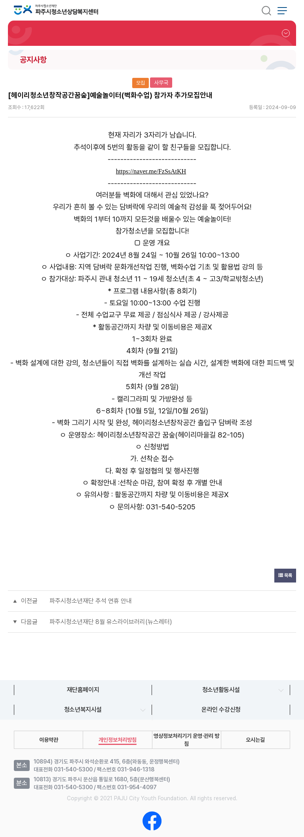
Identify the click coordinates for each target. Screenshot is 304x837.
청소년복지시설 (83, 709)
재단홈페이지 (83, 690)
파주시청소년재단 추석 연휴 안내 (90, 601)
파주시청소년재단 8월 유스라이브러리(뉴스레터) (110, 622)
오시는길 (255, 740)
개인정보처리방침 (118, 740)
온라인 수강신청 (221, 709)
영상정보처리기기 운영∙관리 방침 (186, 740)
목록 (285, 575)
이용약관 (48, 740)
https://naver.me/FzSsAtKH (151, 171)
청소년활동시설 (221, 690)
